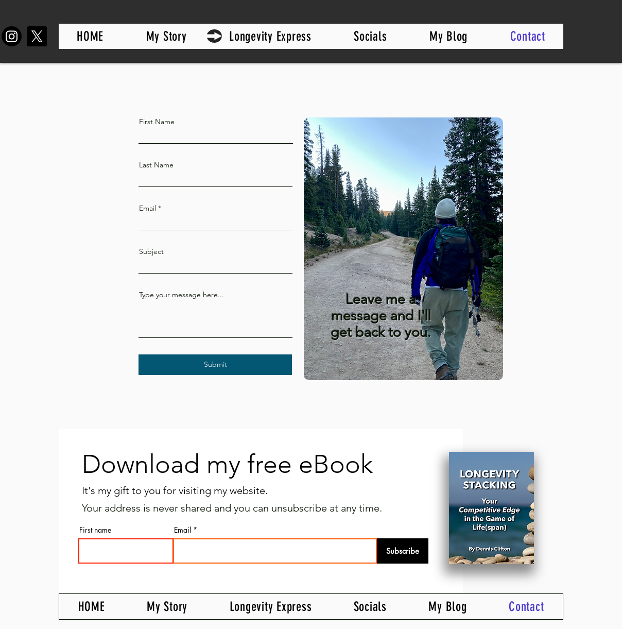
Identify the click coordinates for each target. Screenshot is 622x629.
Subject (151, 251)
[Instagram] (12, 36)
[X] (37, 36)
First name (95, 530)
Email (147, 208)
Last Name (156, 164)
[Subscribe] (402, 551)
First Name (157, 121)
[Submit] (215, 364)
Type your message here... (181, 294)
